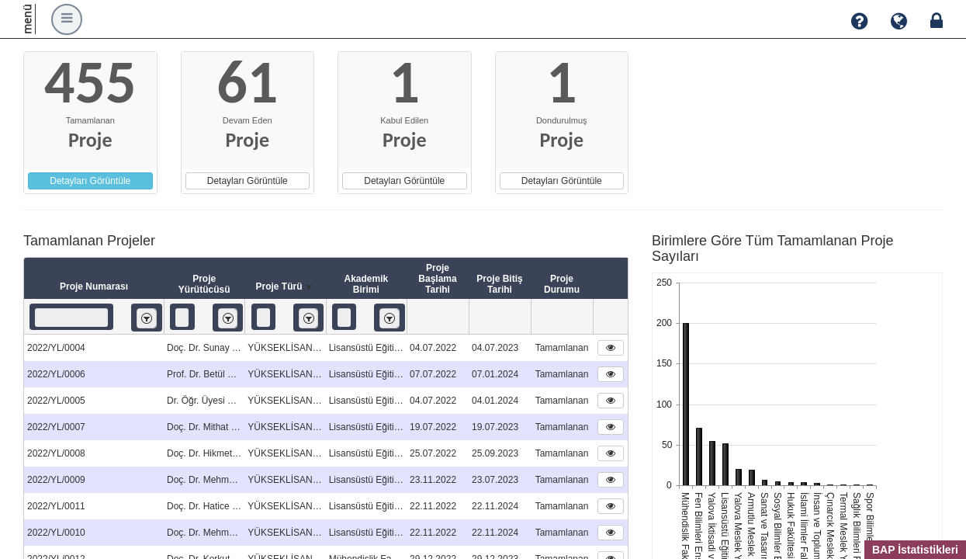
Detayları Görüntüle (90, 180)
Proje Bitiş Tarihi (499, 284)
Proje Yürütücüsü (204, 284)
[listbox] (146, 318)
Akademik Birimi (366, 284)
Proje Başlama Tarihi (437, 278)
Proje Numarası (94, 286)
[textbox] (71, 317)
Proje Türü (284, 287)
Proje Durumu (562, 284)
